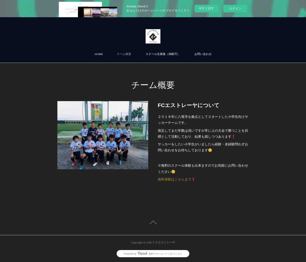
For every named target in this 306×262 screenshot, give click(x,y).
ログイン (235, 8)
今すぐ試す (206, 8)
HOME (99, 54)
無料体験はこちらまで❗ (176, 179)
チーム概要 (124, 54)
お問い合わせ (203, 54)
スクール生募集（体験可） (163, 54)
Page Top (153, 223)
